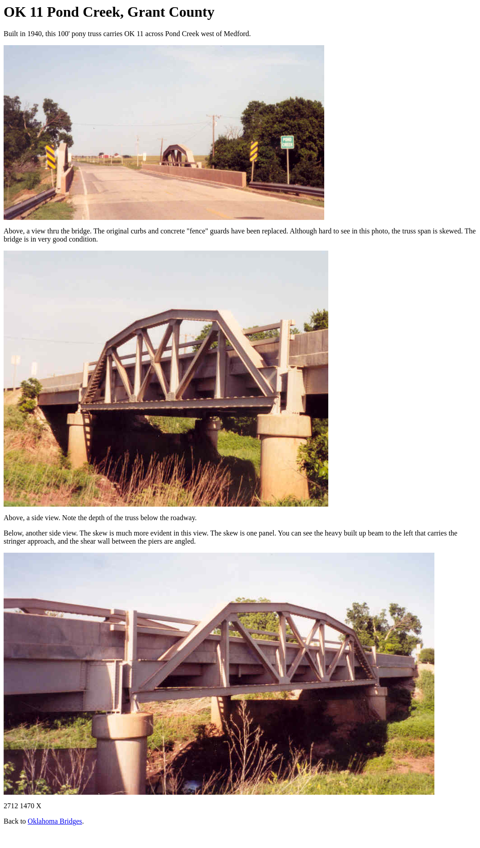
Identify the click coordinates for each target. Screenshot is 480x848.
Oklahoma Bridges (55, 821)
